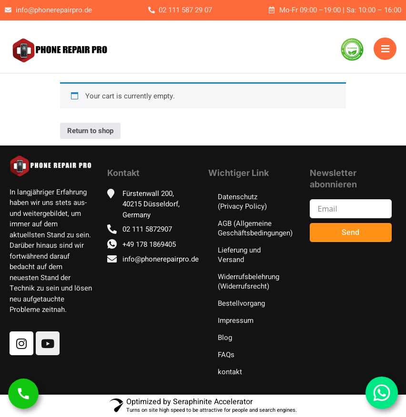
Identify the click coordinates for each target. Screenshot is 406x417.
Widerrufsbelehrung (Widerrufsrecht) (248, 281)
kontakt (230, 372)
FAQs (226, 354)
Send (350, 232)
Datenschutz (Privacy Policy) (242, 202)
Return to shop (90, 131)
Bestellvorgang (241, 303)
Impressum (236, 320)
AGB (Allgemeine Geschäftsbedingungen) (254, 228)
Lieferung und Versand (239, 255)
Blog (225, 337)
